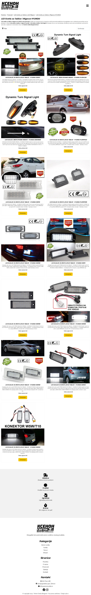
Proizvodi (45, 567)
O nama (45, 564)
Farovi (46, 550)
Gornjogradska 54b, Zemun (45, 584)
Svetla (45, 547)
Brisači (45, 553)
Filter (4, 28)
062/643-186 (46, 581)
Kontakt (45, 572)
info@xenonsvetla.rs (45, 586)
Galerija (45, 569)
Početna (45, 562)
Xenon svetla (45, 545)
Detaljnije (23, 90)
